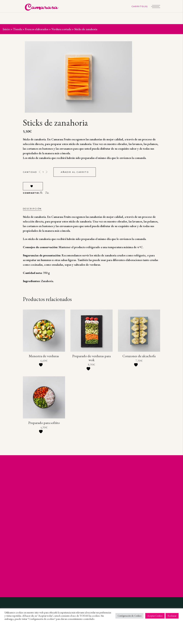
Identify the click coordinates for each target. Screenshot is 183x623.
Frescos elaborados (36, 29)
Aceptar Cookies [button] (154, 615)
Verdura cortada (61, 29)
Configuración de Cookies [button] (129, 615)
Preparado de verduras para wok (91, 358)
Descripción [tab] (32, 208)
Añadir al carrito (75, 172)
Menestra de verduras (44, 356)
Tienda (17, 29)
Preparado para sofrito (44, 422)
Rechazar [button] (172, 615)
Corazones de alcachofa (138, 356)
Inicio (6, 29)
